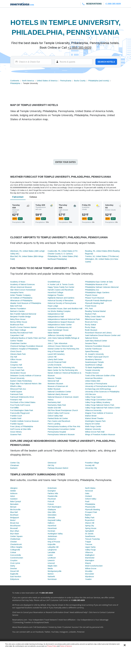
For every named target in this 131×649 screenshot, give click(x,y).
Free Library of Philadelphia (21, 426)
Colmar (13, 552)
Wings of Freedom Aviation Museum (100, 434)
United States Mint (92, 381)
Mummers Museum (55, 383)
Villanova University (93, 410)
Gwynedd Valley (54, 520)
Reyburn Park (90, 314)
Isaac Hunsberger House (58, 330)
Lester (50, 555)
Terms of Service (66, 646)
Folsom (51, 504)
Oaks (87, 493)
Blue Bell (14, 512)
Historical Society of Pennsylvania (62, 303)
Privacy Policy (52, 646)
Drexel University (17, 378)
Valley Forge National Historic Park (99, 405)
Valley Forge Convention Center (98, 400)
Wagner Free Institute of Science (99, 413)
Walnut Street (90, 416)
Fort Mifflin (14, 408)
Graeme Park (15, 434)
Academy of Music (17, 282)
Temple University (92, 370)
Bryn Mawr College (18, 330)
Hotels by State (55, 627)
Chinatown (14, 465)
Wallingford (89, 555)
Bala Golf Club (16, 306)
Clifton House (15, 359)
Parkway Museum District (58, 468)
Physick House (91, 295)
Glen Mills (52, 512)
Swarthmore (90, 536)
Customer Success (70, 627)
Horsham (51, 531)
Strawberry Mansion (93, 359)
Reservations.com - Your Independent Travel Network (34, 620)
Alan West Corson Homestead (22, 290)
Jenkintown (52, 536)
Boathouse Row (16, 324)
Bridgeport (14, 517)
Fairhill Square (16, 391)
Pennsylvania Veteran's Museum (61, 434)
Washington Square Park (95, 421)
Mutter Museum (54, 389)
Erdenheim (52, 488)
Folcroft (51, 501)
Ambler (13, 491)
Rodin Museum (91, 330)
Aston (12, 496)
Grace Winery (16, 432)
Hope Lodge (53, 306)
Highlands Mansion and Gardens (61, 298)
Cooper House (16, 367)
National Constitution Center (59, 391)
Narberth (51, 576)
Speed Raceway (92, 351)
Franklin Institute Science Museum (24, 421)
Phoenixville (90, 507)
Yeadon (88, 579)
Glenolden (52, 515)
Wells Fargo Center (93, 426)
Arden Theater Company (20, 295)
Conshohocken (16, 558)
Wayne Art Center (92, 424)
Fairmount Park (16, 394)
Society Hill (89, 465)
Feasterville (53, 496)
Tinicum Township (92, 539)
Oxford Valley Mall (55, 416)
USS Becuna (90, 394)
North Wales (90, 488)
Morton (51, 574)
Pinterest (80, 632)
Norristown (52, 579)
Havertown (52, 528)
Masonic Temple (54, 378)
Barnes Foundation (18, 308)
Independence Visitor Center (60, 324)
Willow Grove (90, 568)
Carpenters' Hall (17, 335)
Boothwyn (14, 515)
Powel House (90, 306)
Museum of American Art (58, 386)
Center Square (16, 536)
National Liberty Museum (58, 394)
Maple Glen (52, 566)
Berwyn (13, 507)
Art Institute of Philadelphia (21, 298)
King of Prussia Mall (56, 351)
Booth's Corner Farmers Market (23, 327)
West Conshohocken (94, 566)
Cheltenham (15, 539)
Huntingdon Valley (55, 533)
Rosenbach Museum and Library (98, 333)
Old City (51, 465)
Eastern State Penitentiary (21, 381)
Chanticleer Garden (18, 343)
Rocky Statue (90, 324)
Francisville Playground (20, 413)
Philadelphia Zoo (92, 290)
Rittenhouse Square (93, 319)
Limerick (51, 560)
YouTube (55, 632)
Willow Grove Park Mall (94, 432)
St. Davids (89, 533)
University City (91, 468)
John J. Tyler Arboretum (57, 343)
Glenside (51, 517)
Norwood (89, 491)
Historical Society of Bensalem (60, 300)
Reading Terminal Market (95, 311)
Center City (15, 463)
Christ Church (15, 351)
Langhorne (52, 550)
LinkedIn (72, 632)
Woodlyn (88, 571)
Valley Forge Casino (93, 397)
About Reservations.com (22, 627)
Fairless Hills (53, 493)
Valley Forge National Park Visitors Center (102, 408)
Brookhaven (15, 525)
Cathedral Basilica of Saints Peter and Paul (28, 338)
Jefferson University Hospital (60, 335)
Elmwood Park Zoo (18, 389)
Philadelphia (15, 83)
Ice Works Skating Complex (59, 311)
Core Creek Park (17, 370)
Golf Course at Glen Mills (20, 429)
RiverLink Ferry (91, 322)
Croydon (13, 560)
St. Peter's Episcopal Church (97, 357)
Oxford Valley (90, 499)
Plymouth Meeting (92, 509)
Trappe (88, 542)
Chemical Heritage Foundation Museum (26, 346)
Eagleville (14, 574)
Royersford (89, 520)
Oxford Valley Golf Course (58, 413)
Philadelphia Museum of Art (96, 284)
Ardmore (13, 493)
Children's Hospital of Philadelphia (24, 349)
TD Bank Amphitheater (94, 367)
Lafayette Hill (53, 547)
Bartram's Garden (17, 311)
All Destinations (40, 627)
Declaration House (18, 373)
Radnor (88, 515)
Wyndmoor (89, 576)
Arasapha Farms (17, 292)
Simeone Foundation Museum (97, 346)
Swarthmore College (93, 365)
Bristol (12, 520)
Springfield (89, 531)
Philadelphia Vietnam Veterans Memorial (101, 287)
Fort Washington (54, 507)
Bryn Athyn (14, 531)
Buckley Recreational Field (21, 333)
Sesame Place (91, 343)
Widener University (93, 429)
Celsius (33, 197)
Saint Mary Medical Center (96, 341)
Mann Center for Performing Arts (61, 367)
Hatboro (51, 523)
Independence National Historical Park (64, 319)
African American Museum (21, 287)
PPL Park (89, 308)
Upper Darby (90, 547)
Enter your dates (65, 162)
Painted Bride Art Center (58, 418)
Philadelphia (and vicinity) (98, 80)
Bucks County (79, 80)
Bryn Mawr (14, 533)
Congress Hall (16, 365)
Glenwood (52, 463)
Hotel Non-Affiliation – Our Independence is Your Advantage (83, 620)
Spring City (89, 525)
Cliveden (14, 362)
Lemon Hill (52, 357)
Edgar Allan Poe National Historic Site (25, 383)
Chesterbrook (16, 544)
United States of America (47, 80)
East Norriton (15, 576)
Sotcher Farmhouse (93, 349)
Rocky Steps (90, 327)
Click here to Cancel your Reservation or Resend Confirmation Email (40, 612)
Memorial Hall (53, 381)
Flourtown (52, 499)
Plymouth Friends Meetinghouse (98, 300)
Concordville (15, 555)
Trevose (88, 544)
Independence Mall (56, 316)
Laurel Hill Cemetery (56, 354)
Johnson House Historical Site (60, 346)
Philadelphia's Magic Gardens (97, 292)
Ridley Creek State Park (95, 316)
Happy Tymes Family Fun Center (61, 287)
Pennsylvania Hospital (57, 432)
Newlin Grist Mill (54, 408)
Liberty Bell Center (55, 359)
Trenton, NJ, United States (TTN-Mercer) (102, 256)
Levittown (52, 558)
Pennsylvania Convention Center (61, 429)
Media (50, 568)
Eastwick (13, 468)
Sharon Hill (89, 523)
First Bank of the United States (22, 402)
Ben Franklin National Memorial (23, 314)
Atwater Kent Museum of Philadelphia (25, 303)
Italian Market (53, 333)
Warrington (89, 560)
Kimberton (52, 539)
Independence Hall (56, 314)
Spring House (90, 528)
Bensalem (14, 504)
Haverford (52, 525)
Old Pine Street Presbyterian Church (63, 410)
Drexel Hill (14, 571)
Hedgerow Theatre (55, 295)
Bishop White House (18, 322)
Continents (14, 80)
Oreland (88, 496)
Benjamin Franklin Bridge (20, 316)
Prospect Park (91, 512)
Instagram (63, 632)
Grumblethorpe (54, 282)
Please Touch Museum (94, 298)
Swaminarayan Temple (94, 362)
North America (28, 80)
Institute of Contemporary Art (60, 327)
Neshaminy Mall (54, 402)
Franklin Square (16, 424)
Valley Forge (90, 550)
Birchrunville (15, 509)
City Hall (13, 357)
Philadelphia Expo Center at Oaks (99, 282)
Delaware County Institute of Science (25, 375)
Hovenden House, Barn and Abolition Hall (65, 308)
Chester (13, 542)
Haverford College (55, 292)
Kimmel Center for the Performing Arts (63, 349)
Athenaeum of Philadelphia (21, 300)
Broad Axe (14, 523)
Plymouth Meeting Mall (94, 303)
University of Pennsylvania (96, 383)
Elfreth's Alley (15, 386)
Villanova (89, 552)
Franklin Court (16, 416)
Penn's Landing (54, 424)
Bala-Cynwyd (15, 501)
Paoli (87, 501)
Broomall (14, 528)
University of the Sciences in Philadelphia (102, 391)
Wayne (88, 563)
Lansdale (51, 552)
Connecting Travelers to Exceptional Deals (31, 622)
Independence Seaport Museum (61, 322)
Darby (12, 566)
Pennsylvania (65, 80)
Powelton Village (92, 463)
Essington (52, 491)
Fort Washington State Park (21, 410)
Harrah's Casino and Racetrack (60, 290)
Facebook (39, 632)
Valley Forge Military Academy (97, 402)
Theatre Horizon (92, 373)
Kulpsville (52, 544)
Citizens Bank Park (18, 354)
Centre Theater (16, 341)
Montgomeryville (55, 571)
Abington (14, 488)
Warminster (89, 558)
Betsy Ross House (17, 319)
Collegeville (15, 550)
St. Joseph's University (94, 354)
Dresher (13, 568)
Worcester (89, 574)
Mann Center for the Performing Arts (63, 370)
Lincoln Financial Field (57, 362)
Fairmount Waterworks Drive (22, 397)
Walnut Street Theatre (94, 418)
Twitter (47, 632)
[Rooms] (73, 62)
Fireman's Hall (16, 400)
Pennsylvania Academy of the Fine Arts (64, 426)
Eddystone (14, 579)
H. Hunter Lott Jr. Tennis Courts (61, 284)
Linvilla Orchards (54, 365)
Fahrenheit (17, 197)
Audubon (14, 499)
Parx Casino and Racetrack (59, 421)
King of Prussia (54, 542)
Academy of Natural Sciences (22, 284)
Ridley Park (89, 517)
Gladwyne (52, 509)
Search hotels (106, 61)
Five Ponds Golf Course (20, 405)
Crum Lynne (15, 563)
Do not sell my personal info (91, 627)
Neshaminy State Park (57, 405)
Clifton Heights (16, 547)
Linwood (51, 563)
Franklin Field (15, 418)
